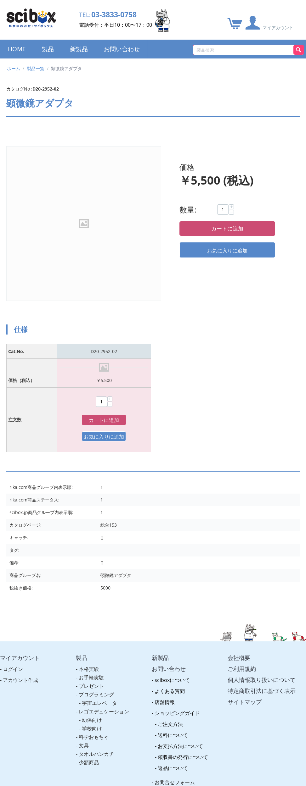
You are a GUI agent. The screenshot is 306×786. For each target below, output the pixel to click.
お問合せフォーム (175, 659)
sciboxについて (172, 556)
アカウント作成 (20, 556)
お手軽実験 (91, 554)
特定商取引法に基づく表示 (262, 567)
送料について (173, 611)
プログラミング (96, 571)
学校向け (92, 605)
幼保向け (92, 596)
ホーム (13, 68)
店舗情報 (165, 578)
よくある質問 (170, 567)
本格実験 (89, 545)
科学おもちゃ (94, 613)
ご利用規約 (242, 545)
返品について (173, 644)
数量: (187, 209)
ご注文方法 (170, 600)
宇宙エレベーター (102, 579)
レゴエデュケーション (104, 588)
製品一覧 (35, 68)
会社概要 (239, 534)
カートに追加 (227, 228)
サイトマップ (245, 578)
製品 (48, 49)
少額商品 (89, 639)
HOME (17, 49)
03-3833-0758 (117, 14)
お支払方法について (180, 622)
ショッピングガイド (177, 589)
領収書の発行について (183, 633)
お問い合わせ (122, 49)
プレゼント (91, 562)
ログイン (13, 545)
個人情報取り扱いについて (262, 556)
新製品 (79, 49)
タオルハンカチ (96, 630)
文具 (84, 622)
